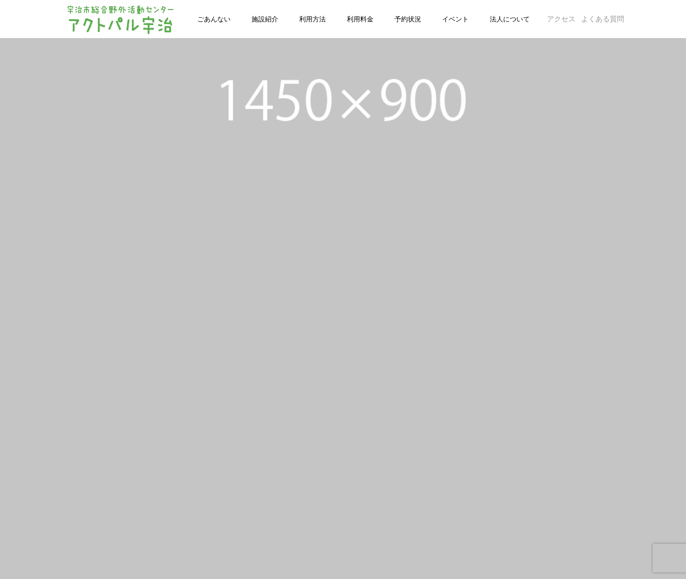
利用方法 (312, 19)
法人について (510, 19)
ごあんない (214, 19)
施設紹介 (265, 19)
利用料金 (360, 19)
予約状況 (407, 19)
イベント (455, 19)
